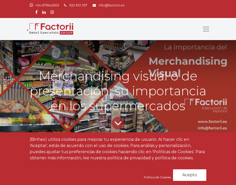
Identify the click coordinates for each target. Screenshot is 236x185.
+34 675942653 (47, 5)
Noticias (65, 157)
